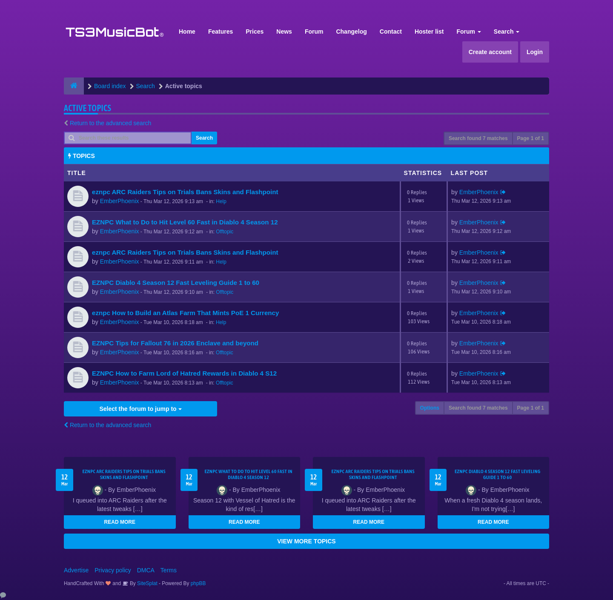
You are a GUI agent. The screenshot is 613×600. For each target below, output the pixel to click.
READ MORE (119, 522)
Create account (490, 52)
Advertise (76, 570)
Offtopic (224, 232)
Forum (314, 31)
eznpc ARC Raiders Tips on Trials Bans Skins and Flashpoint (185, 191)
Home (187, 31)
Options (429, 408)
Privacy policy (113, 570)
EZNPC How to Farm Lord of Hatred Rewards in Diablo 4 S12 (184, 373)
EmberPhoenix (119, 201)
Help (221, 201)
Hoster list (429, 31)
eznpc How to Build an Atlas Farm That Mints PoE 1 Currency (185, 312)
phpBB (198, 583)
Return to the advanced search (110, 123)
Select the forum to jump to (140, 408)
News (284, 31)
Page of (530, 138)
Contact (391, 31)
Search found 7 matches (478, 138)
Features (220, 31)
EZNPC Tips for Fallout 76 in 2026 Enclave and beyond (175, 343)
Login (535, 52)
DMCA (146, 570)
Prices (255, 31)
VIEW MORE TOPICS (306, 541)
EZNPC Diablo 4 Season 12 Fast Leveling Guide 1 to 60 (175, 282)
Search (507, 31)
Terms (168, 570)
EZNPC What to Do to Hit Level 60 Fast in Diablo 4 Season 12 (185, 222)
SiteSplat (147, 583)
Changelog (351, 31)
